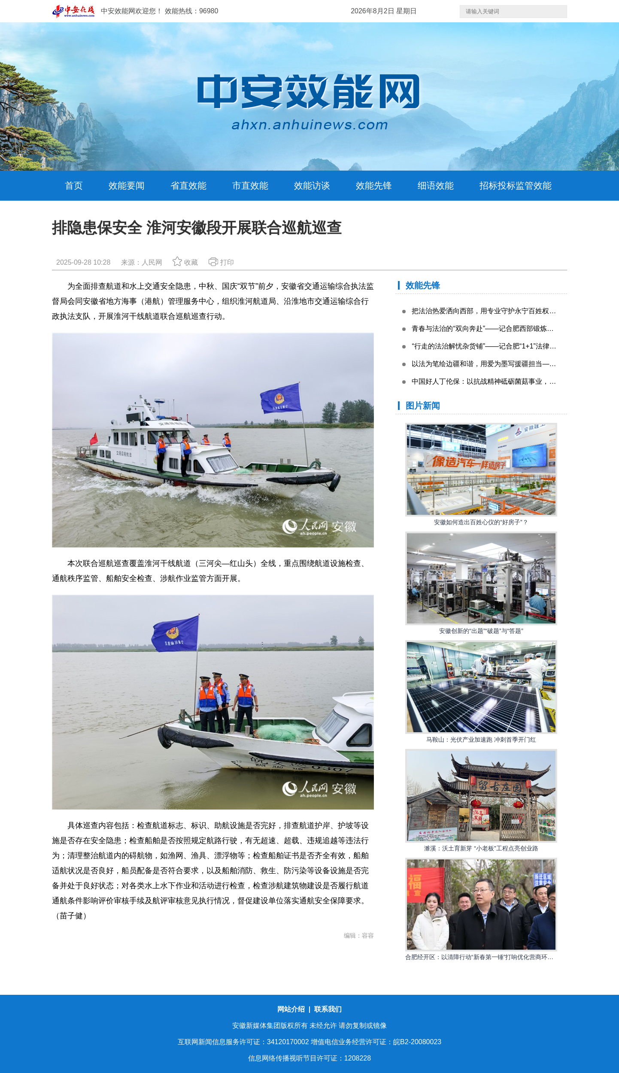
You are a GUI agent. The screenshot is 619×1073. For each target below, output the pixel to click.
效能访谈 (312, 185)
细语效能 (436, 185)
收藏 (185, 262)
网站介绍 (291, 1009)
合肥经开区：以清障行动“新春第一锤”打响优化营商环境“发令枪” (490, 957)
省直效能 (188, 185)
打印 (221, 262)
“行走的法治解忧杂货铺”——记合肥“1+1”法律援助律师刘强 (501, 346)
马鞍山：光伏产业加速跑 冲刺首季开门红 (481, 739)
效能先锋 (374, 185)
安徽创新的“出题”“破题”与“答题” (481, 630)
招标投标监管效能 (515, 185)
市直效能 (250, 185)
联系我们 (328, 1009)
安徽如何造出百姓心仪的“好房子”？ (481, 522)
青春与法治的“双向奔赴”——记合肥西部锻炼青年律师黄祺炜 (503, 328)
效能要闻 (127, 185)
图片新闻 (423, 405)
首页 (74, 185)
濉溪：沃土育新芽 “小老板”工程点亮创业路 (481, 848)
